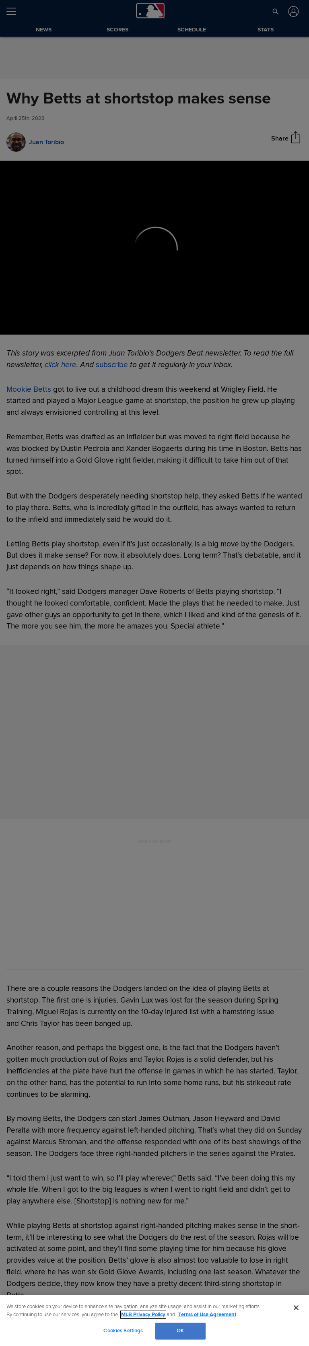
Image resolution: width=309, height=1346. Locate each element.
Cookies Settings (123, 1330)
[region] (154, 1320)
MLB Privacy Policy (143, 1314)
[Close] (296, 1308)
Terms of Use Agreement (207, 1314)
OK (180, 1330)
